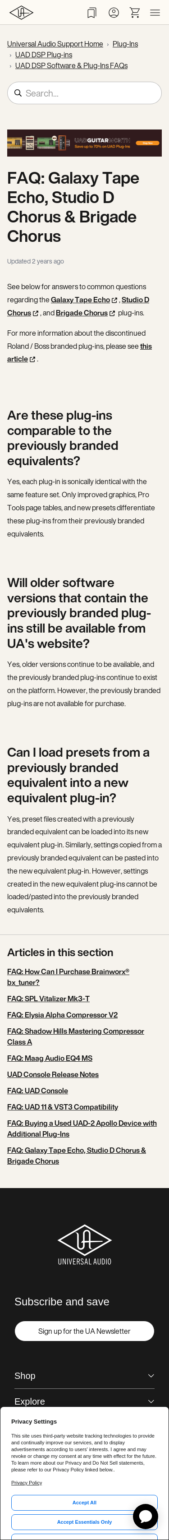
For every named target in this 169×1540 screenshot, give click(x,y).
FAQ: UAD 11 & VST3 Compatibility (62, 1106)
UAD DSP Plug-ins (43, 54)
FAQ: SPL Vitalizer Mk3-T (48, 998)
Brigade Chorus (82, 312)
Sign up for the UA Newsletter (84, 1331)
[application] (145, 1516)
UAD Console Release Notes (53, 1074)
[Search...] (84, 93)
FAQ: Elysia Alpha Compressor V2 (62, 1014)
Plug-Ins (125, 43)
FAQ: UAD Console (37, 1090)
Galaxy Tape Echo (80, 299)
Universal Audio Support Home (55, 43)
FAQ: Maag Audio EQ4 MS (49, 1058)
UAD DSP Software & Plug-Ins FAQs (71, 65)
